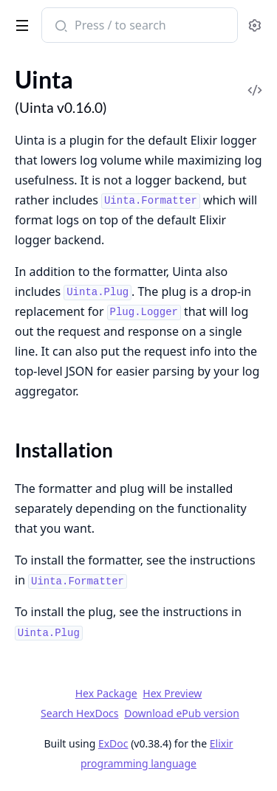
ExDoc (113, 743)
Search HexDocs (79, 713)
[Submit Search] (59, 26)
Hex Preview (172, 693)
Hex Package (106, 693)
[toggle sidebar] (19, 23)
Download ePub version (181, 713)
